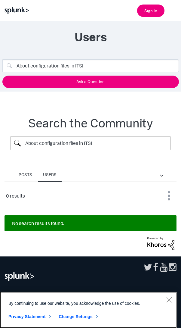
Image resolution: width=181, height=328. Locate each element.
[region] (88, 310)
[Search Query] (90, 143)
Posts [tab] (25, 174)
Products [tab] (105, 174)
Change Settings (76, 316)
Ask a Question (90, 81)
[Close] (169, 300)
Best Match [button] (168, 195)
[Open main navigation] (172, 10)
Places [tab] (75, 174)
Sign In (150, 10)
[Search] (90, 65)
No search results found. (38, 223)
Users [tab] (50, 174)
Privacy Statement (27, 316)
